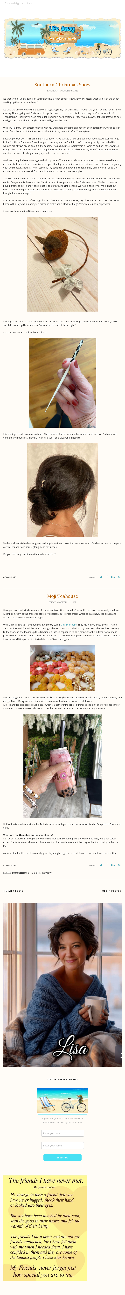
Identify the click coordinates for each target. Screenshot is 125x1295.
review (47, 872)
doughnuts (20, 872)
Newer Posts (14, 891)
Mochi (35, 872)
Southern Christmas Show (62, 85)
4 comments (9, 577)
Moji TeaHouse (68, 624)
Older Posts (110, 891)
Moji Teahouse (62, 596)
